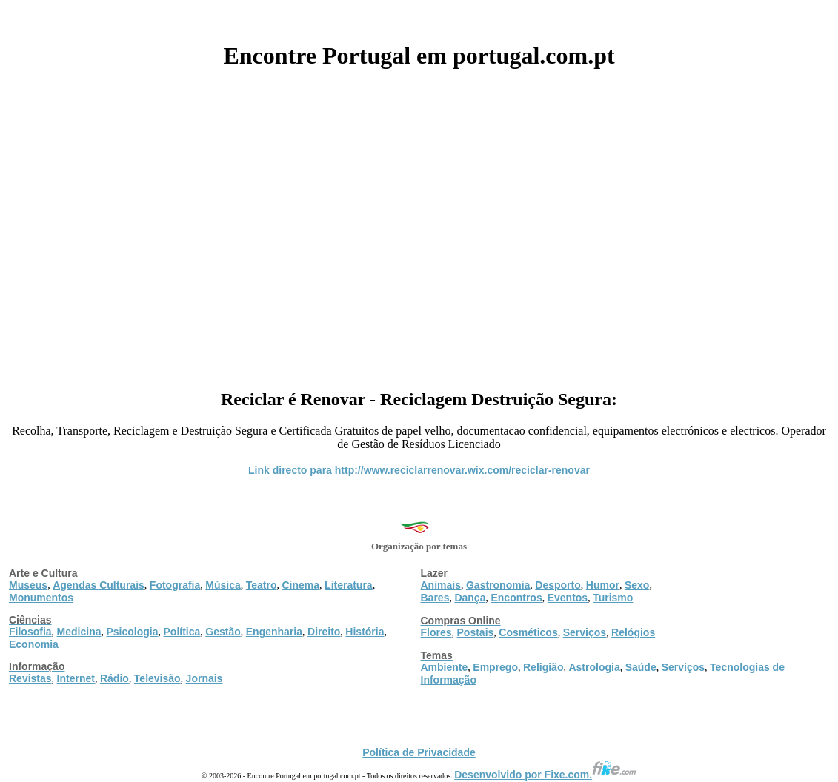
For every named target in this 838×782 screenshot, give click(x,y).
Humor (602, 585)
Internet (76, 678)
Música (222, 585)
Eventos (568, 598)
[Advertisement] (419, 223)
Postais (475, 632)
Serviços (584, 632)
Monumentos (41, 598)
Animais (441, 585)
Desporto (557, 585)
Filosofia (30, 632)
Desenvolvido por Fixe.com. (545, 775)
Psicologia (132, 632)
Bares (435, 598)
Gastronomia (498, 585)
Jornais (204, 678)
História (364, 632)
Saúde (640, 667)
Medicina (79, 632)
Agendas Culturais (98, 585)
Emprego (495, 667)
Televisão (157, 678)
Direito (323, 632)
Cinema (301, 585)
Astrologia (593, 667)
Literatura (349, 585)
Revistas (30, 678)
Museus (28, 585)
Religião (543, 667)
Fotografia (175, 585)
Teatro (261, 585)
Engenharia (274, 632)
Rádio (114, 678)
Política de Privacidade (419, 752)
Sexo (637, 585)
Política (182, 632)
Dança (469, 598)
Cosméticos (528, 632)
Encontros (516, 598)
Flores (436, 632)
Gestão (222, 632)
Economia (34, 644)
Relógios (633, 632)
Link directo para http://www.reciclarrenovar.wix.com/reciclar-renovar (419, 470)
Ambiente (444, 667)
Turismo (613, 598)
